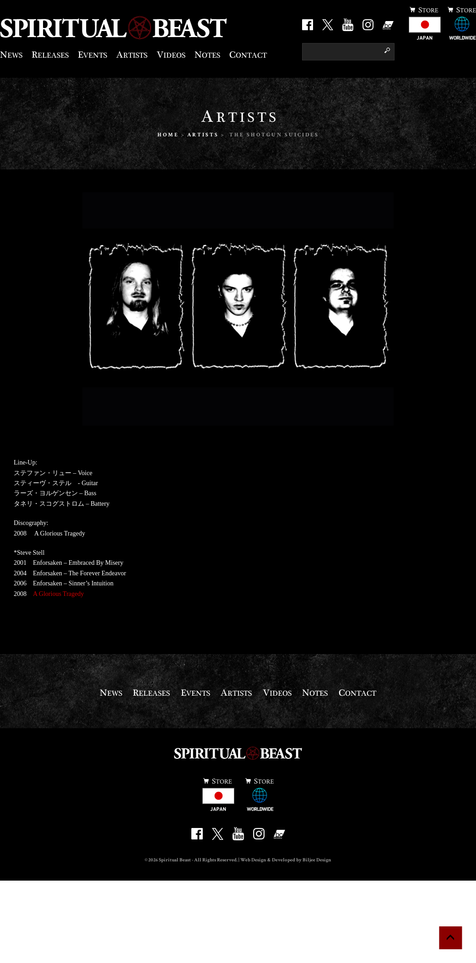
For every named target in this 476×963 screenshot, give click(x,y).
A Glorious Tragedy (58, 593)
